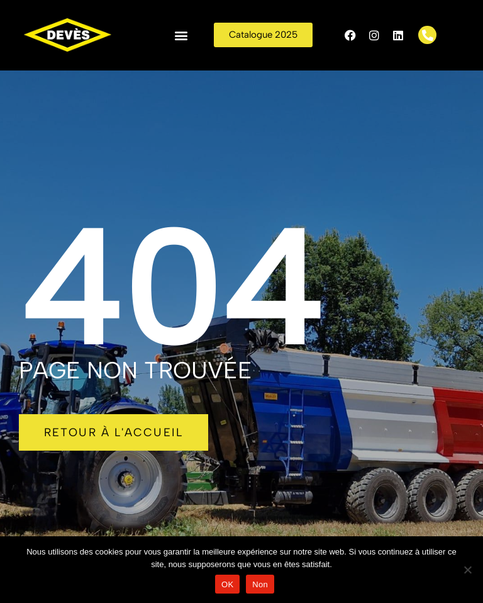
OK (227, 584)
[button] (181, 35)
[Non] (467, 569)
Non (260, 584)
